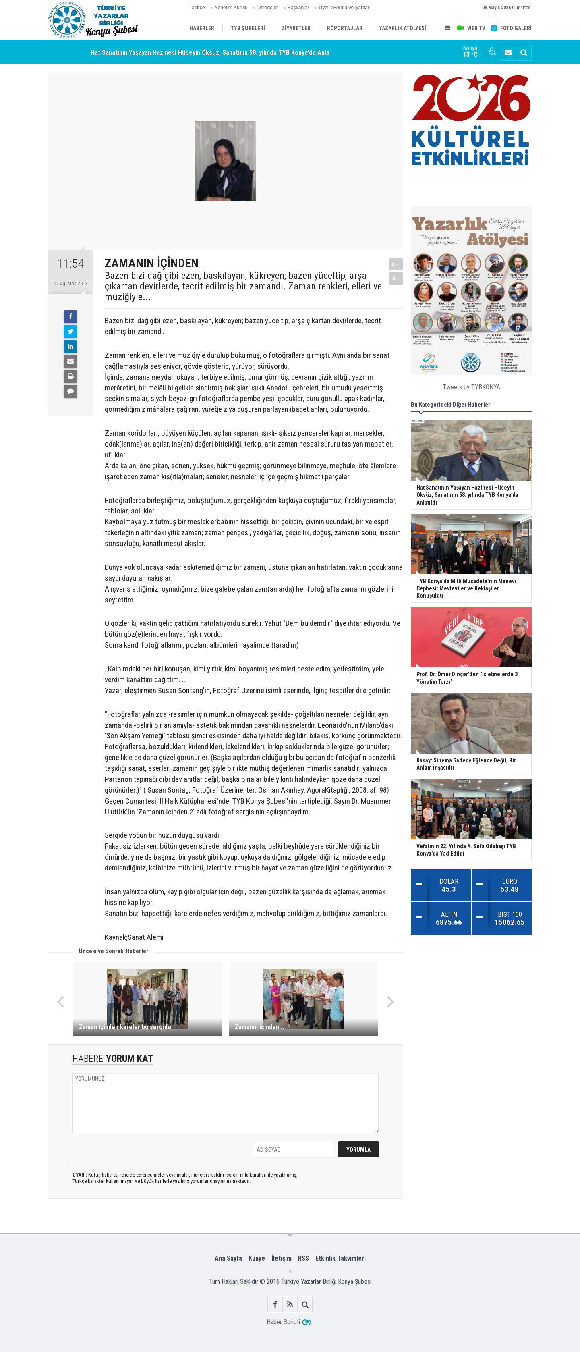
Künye (257, 1258)
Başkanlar (298, 7)
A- (396, 278)
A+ (396, 264)
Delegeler (267, 7)
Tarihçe (197, 7)
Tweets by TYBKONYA (471, 387)
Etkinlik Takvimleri (340, 1258)
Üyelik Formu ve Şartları (345, 7)
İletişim (281, 1258)
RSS (303, 1258)
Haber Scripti (283, 1322)
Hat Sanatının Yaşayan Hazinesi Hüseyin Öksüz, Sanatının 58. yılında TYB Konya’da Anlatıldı (215, 52)
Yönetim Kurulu (231, 7)
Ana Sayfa (228, 1258)
